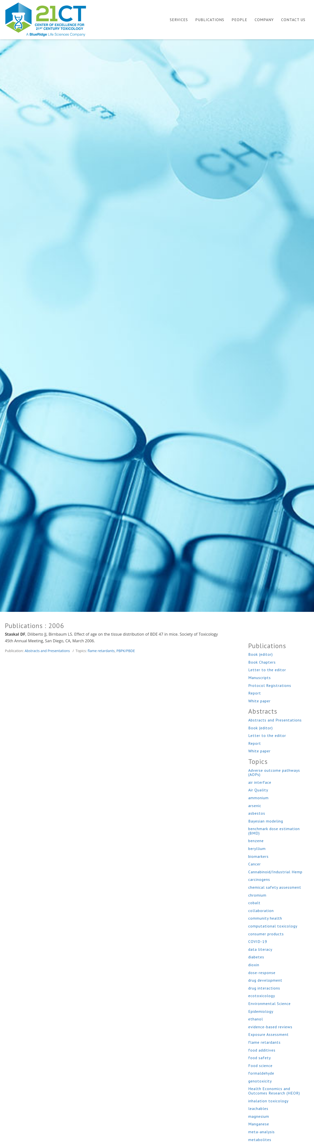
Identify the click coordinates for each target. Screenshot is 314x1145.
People (239, 19)
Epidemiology (260, 1011)
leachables (258, 1108)
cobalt (254, 902)
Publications (209, 19)
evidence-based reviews (270, 1026)
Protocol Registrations (269, 685)
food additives (261, 1050)
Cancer (254, 864)
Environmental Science (269, 1003)
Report (254, 693)
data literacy (260, 949)
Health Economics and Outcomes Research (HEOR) (274, 1090)
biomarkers (258, 856)
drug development (265, 980)
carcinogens (259, 879)
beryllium (257, 848)
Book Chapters (262, 662)
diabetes (256, 956)
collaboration (261, 910)
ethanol (255, 1018)
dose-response (261, 972)
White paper (259, 700)
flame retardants (101, 650)
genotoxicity (260, 1081)
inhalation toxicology (268, 1100)
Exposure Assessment (268, 1034)
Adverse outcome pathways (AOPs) (274, 772)
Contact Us (293, 19)
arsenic (254, 805)
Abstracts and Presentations (47, 650)
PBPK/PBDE (125, 650)
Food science (260, 1065)
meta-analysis (261, 1131)
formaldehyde (261, 1073)
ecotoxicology (261, 995)
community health (265, 918)
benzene (256, 840)
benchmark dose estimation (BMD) (274, 831)
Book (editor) (260, 654)
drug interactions (264, 988)
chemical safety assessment (274, 887)
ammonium (258, 797)
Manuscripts (259, 677)
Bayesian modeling (265, 821)
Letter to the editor (267, 669)
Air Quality (258, 789)
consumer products (266, 933)
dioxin (253, 964)
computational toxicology (272, 926)
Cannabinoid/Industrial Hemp (275, 871)
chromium (257, 895)
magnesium (258, 1116)
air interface (259, 782)
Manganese (258, 1123)
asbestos (256, 813)
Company (264, 19)
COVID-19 (257, 941)
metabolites (259, 1139)
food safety (259, 1057)
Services (179, 19)
